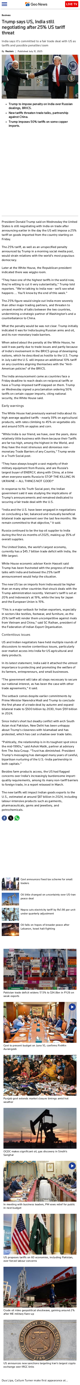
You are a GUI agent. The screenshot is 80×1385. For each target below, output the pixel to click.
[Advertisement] (40, 171)
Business (6, 15)
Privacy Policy (52, 1380)
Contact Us (27, 1380)
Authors (38, 1380)
